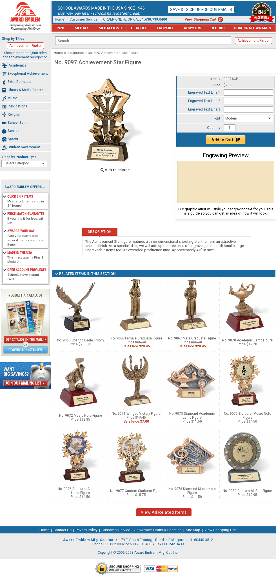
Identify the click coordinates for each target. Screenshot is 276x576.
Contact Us (63, 530)
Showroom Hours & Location (158, 530)
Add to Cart (226, 139)
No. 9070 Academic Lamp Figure (247, 340)
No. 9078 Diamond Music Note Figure (192, 491)
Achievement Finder (253, 41)
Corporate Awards (252, 28)
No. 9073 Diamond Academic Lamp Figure (192, 416)
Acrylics (192, 28)
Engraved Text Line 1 (204, 92)
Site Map (193, 530)
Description (100, 232)
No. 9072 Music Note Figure (80, 416)
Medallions (110, 28)
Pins (61, 28)
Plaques (139, 28)
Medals (82, 28)
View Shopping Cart (200, 19)
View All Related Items (164, 512)
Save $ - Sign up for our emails (201, 9)
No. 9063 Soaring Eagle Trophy (80, 340)
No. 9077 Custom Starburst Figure (136, 491)
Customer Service (83, 19)
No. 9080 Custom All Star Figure (247, 491)
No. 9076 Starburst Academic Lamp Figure (80, 491)
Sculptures (75, 53)
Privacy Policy (86, 530)
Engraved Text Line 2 (204, 101)
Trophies (165, 28)
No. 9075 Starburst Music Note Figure (247, 416)
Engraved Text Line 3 (204, 109)
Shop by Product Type (19, 157)
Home (59, 19)
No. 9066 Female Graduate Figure (136, 338)
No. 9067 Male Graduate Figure (192, 338)
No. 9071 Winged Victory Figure (136, 414)
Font (216, 118)
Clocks (217, 28)
